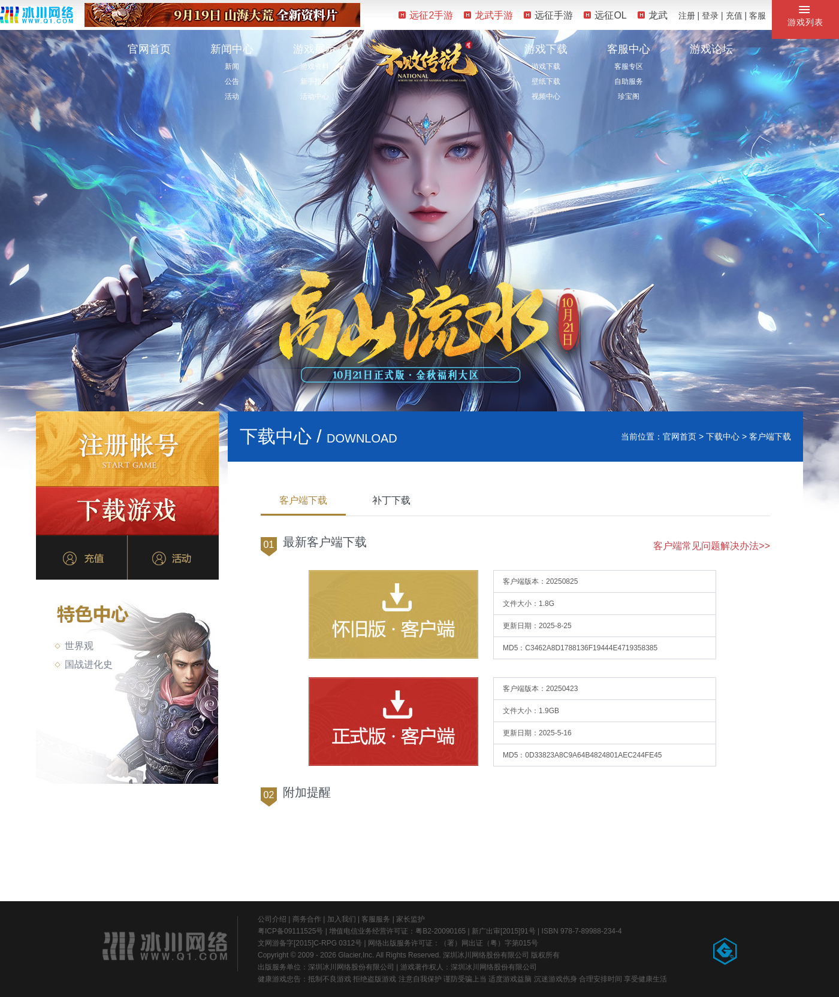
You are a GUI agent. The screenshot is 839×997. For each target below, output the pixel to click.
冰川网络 (36, 14)
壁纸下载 (546, 81)
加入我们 (341, 919)
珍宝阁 (628, 96)
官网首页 (149, 49)
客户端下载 (303, 500)
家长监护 (410, 919)
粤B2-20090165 (440, 931)
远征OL (605, 15)
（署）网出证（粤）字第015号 (489, 943)
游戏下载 (546, 49)
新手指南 (314, 81)
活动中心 (314, 96)
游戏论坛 (711, 49)
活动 (232, 96)
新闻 (232, 66)
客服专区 (628, 66)
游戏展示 (314, 49)
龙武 (653, 15)
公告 (232, 81)
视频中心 (546, 96)
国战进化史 (84, 664)
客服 (757, 15)
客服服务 (375, 919)
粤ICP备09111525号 (290, 931)
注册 (686, 15)
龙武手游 (488, 15)
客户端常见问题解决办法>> (711, 546)
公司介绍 (272, 919)
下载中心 (723, 436)
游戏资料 (314, 66)
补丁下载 (391, 500)
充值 (734, 15)
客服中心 (628, 49)
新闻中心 (231, 49)
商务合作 (306, 919)
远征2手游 (426, 15)
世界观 (74, 646)
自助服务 (628, 81)
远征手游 (548, 15)
